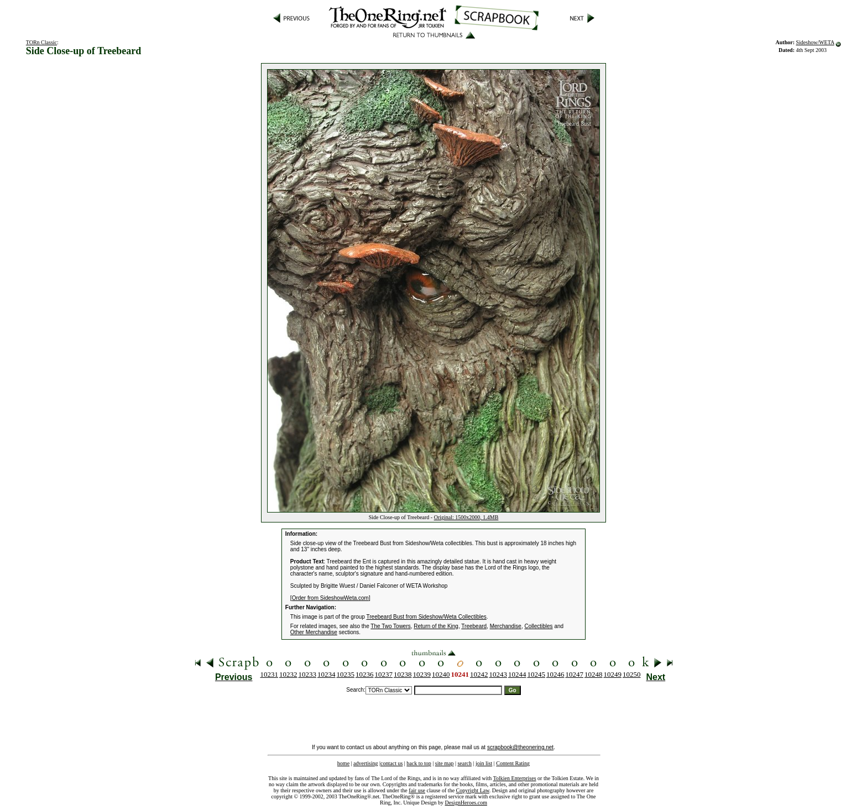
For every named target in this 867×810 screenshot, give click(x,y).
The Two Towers (390, 626)
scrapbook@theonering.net (520, 747)
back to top (418, 763)
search (464, 763)
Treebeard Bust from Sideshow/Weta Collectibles (427, 617)
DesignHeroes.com (466, 802)
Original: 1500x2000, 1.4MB (466, 517)
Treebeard (474, 626)
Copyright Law (472, 790)
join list (484, 763)
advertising (365, 763)
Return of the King (436, 626)
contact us (391, 763)
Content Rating (513, 763)
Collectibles (538, 626)
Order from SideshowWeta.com (330, 598)
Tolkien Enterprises (514, 778)
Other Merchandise (313, 632)
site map (444, 763)
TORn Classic (41, 42)
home (343, 763)
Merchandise (505, 626)
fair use (417, 790)
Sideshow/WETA (815, 42)
